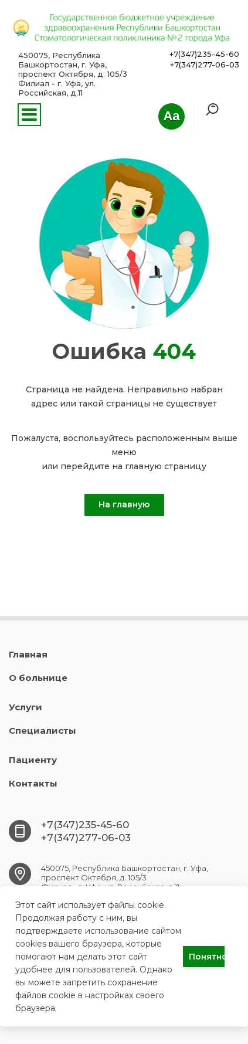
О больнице (38, 677)
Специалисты (42, 730)
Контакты (33, 783)
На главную (124, 504)
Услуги (25, 707)
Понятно (207, 956)
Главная (28, 654)
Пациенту (33, 759)
